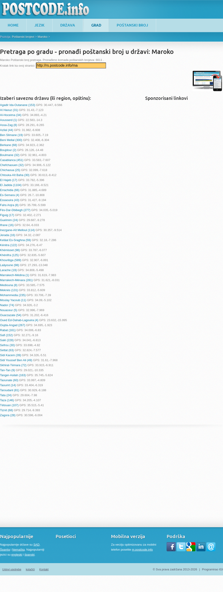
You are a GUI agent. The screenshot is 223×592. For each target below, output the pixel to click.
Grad (96, 25)
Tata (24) (6, 395)
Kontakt (44, 569)
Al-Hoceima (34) (10, 115)
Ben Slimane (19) (11, 135)
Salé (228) (7, 340)
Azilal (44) (6, 130)
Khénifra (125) (9, 255)
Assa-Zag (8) (8, 125)
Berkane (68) (8, 145)
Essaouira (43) (9, 200)
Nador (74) (7, 305)
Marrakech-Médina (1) (14, 275)
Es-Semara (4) (9, 195)
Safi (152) (6, 335)
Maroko (42, 36)
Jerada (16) (7, 235)
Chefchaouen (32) (12, 165)
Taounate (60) (9, 380)
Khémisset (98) (10, 250)
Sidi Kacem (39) (10, 355)
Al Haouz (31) (9, 110)
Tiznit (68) (6, 410)
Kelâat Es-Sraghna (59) (15, 240)
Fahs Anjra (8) (9, 205)
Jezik (39, 25)
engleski (16, 554)
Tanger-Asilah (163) (13, 375)
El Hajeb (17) (8, 180)
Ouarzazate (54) (10, 315)
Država (67, 25)
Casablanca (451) (11, 160)
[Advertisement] (83, 81)
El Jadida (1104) (11, 185)
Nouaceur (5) (8, 310)
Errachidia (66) (9, 190)
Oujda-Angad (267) (12, 325)
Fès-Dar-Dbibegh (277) (15, 210)
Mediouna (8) (9, 285)
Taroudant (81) (9, 390)
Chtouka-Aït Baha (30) (14, 175)
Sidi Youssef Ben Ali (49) (16, 360)
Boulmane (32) (9, 155)
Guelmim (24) (9, 220)
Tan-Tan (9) (7, 370)
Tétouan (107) (9, 405)
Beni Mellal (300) (11, 140)
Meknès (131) (9, 290)
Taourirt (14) (8, 385)
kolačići (30, 569)
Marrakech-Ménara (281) (16, 280)
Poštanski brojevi (23, 36)
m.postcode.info (142, 549)
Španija (5, 549)
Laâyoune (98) (9, 265)
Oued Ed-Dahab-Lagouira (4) (19, 320)
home (13, 25)
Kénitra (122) (8, 245)
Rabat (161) (8, 330)
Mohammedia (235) (13, 295)
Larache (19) (8, 270)
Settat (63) (7, 350)
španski (30, 554)
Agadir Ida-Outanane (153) (17, 105)
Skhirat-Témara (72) (13, 365)
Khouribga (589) (10, 260)
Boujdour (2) (8, 150)
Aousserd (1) (8, 120)
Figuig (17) (7, 215)
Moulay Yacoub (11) (13, 300)
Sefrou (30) (7, 345)
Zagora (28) (7, 415)
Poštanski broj (132, 25)
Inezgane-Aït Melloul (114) (17, 230)
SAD (36, 544)
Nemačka (18, 549)
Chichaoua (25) (10, 170)
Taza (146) (7, 400)
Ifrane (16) (7, 225)
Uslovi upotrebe (11, 569)
